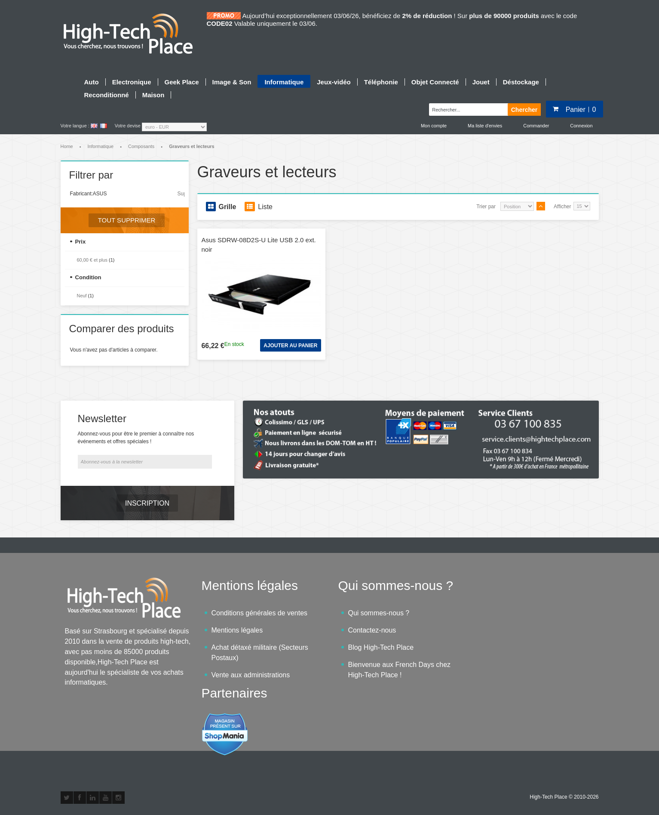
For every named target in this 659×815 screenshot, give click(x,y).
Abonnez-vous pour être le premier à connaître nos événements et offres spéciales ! (136, 438)
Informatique (100, 146)
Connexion (581, 125)
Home (67, 146)
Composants (141, 146)
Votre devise (128, 125)
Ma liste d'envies (485, 125)
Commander (536, 125)
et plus (92, 259)
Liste (259, 206)
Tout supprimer (127, 220)
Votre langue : (75, 125)
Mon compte (434, 125)
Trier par (486, 207)
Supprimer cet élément (181, 194)
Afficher (562, 207)
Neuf (82, 295)
